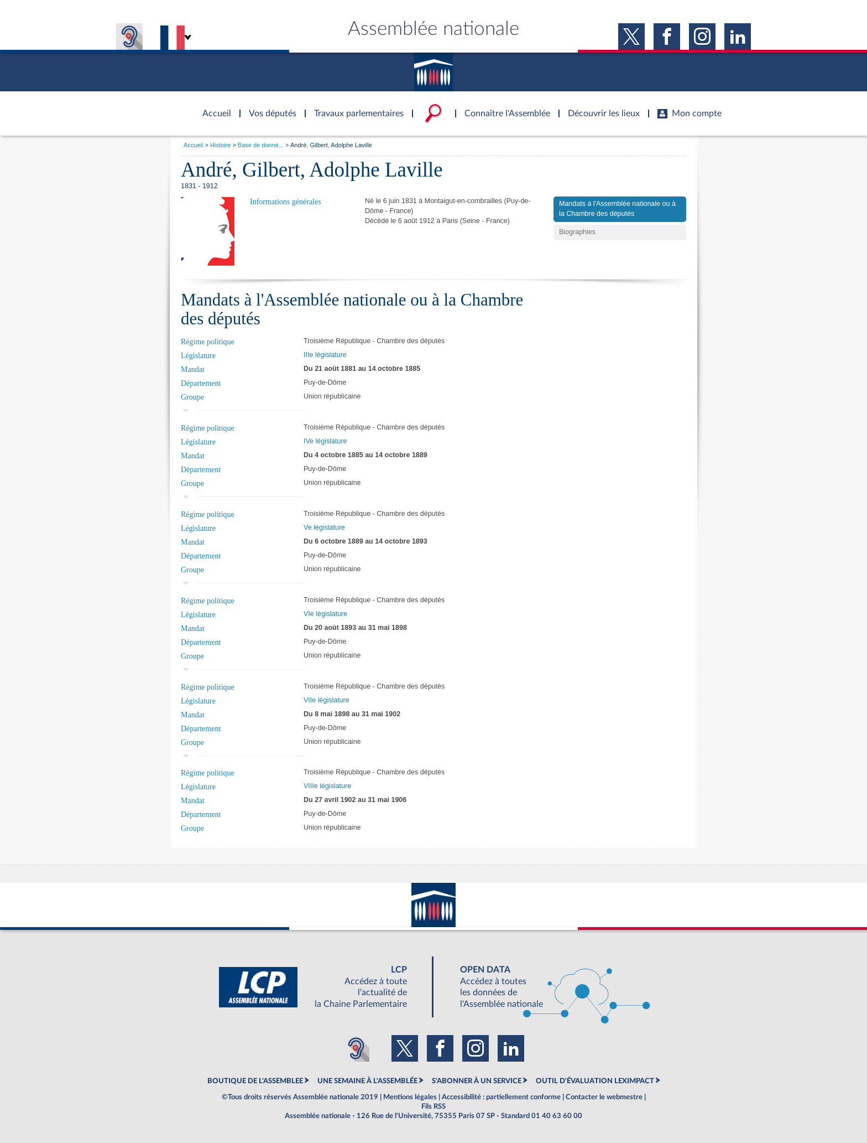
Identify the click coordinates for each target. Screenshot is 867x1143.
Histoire (220, 145)
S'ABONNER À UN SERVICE (476, 1081)
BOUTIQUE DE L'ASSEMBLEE (255, 1081)
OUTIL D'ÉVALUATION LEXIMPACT (595, 1081)
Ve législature (324, 527)
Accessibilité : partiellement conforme (501, 1097)
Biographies (577, 232)
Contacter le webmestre (604, 1097)
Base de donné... (261, 145)
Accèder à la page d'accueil (213, 107)
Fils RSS (433, 1106)
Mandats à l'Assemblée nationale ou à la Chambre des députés (617, 209)
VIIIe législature (327, 786)
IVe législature (325, 441)
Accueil (193, 145)
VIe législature (325, 614)
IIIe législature (325, 355)
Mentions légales (410, 1097)
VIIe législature (326, 700)
